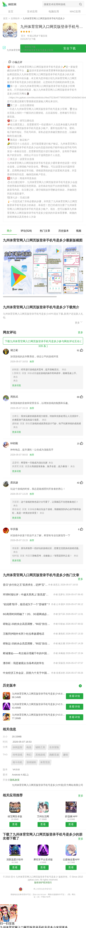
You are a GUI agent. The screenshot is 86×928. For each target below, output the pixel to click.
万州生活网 (43, 816)
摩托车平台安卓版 (43, 859)
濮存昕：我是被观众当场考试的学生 (23, 663)
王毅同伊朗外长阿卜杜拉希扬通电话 (23, 633)
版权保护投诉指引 (43, 882)
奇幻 (29, 754)
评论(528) (26, 230)
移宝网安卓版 (15, 816)
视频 (78, 230)
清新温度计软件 (14, 859)
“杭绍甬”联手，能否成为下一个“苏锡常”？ (26, 604)
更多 (79, 322)
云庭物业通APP (71, 859)
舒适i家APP (71, 816)
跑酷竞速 (54, 754)
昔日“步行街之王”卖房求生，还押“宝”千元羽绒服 (25, 584)
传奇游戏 (17, 754)
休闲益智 (17, 747)
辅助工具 (40, 747)
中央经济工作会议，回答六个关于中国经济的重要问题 (27, 672)
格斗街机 (17, 762)
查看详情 (74, 696)
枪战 (29, 747)
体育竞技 (45, 762)
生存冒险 (54, 747)
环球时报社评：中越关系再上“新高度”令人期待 (27, 594)
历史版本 (63, 230)
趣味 (65, 754)
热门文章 (45, 230)
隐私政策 (15, 779)
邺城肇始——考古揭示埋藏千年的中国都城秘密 (27, 653)
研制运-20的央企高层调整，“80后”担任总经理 (27, 623)
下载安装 (42, 36)
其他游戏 (40, 754)
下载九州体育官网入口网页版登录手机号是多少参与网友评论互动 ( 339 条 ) (43, 342)
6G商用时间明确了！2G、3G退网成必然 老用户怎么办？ (27, 614)
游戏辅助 (31, 762)
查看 (15, 824)
